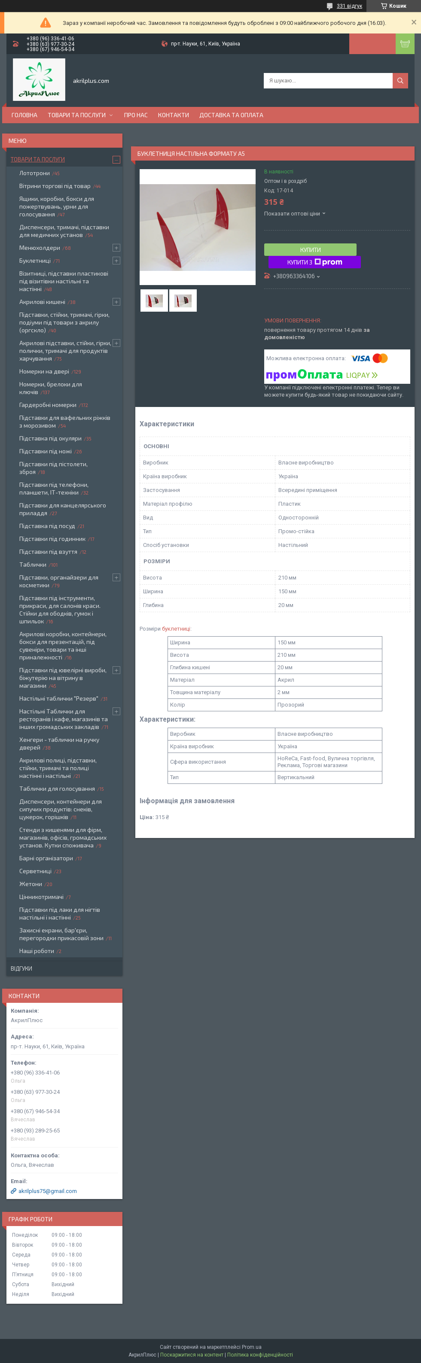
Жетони (30, 883)
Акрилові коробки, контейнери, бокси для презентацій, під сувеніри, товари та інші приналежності (63, 645)
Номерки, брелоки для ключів (50, 387)
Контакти (173, 114)
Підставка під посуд (47, 525)
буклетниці (176, 628)
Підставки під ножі (45, 451)
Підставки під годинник (52, 538)
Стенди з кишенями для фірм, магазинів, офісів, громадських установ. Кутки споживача (63, 837)
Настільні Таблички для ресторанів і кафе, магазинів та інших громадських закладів (63, 718)
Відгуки (21, 968)
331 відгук (349, 6)
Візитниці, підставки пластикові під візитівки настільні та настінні (63, 281)
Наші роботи (36, 950)
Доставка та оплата (231, 114)
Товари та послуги (77, 114)
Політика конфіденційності (260, 1355)
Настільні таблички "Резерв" (58, 698)
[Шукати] (400, 80)
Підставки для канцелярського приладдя (62, 508)
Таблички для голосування (57, 788)
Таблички (32, 564)
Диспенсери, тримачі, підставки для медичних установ (64, 230)
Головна (24, 114)
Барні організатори (46, 858)
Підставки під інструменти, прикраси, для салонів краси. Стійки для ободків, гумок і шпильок (60, 609)
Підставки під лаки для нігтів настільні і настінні (59, 913)
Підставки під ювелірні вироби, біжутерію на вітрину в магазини (63, 677)
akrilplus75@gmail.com (47, 1191)
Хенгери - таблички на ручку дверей (59, 743)
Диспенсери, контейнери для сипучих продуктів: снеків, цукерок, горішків (60, 809)
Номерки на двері (44, 371)
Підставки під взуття (48, 551)
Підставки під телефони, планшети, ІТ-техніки (53, 488)
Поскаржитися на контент (191, 1355)
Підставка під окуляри (50, 438)
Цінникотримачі (41, 896)
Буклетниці (35, 260)
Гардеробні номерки (47, 404)
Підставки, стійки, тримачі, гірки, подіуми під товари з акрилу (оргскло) (64, 322)
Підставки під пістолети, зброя (53, 467)
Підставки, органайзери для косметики (58, 581)
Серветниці (35, 870)
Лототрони (34, 172)
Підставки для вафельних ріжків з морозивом (64, 421)
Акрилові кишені (42, 301)
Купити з (314, 262)
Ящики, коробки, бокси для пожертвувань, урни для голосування (56, 206)
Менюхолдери (39, 247)
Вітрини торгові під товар (55, 185)
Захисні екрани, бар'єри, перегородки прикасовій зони (61, 933)
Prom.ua (252, 1347)
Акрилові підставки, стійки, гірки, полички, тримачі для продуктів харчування (65, 350)
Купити (310, 249)
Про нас (136, 114)
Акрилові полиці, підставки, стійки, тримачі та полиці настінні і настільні (58, 767)
